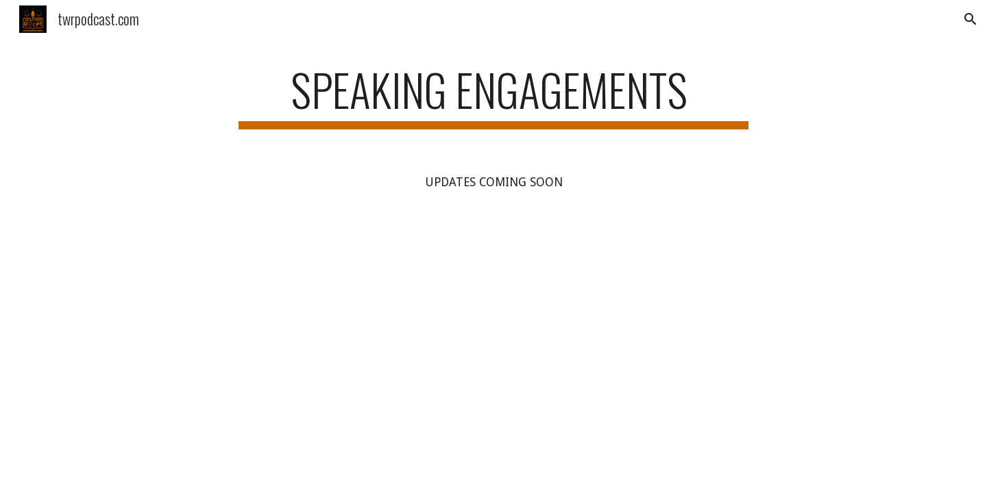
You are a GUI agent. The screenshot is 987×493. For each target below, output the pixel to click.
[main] (493, 96)
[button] (970, 19)
